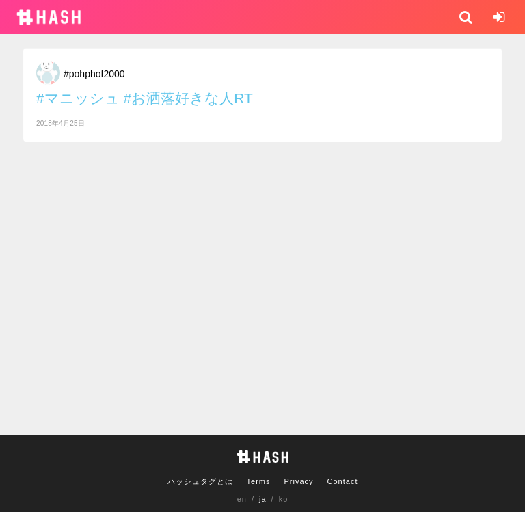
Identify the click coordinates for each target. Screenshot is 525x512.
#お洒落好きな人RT (188, 98)
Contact (342, 481)
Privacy (298, 481)
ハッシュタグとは (200, 481)
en (242, 499)
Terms (259, 481)
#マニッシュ (78, 98)
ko (283, 499)
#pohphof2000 (94, 73)
